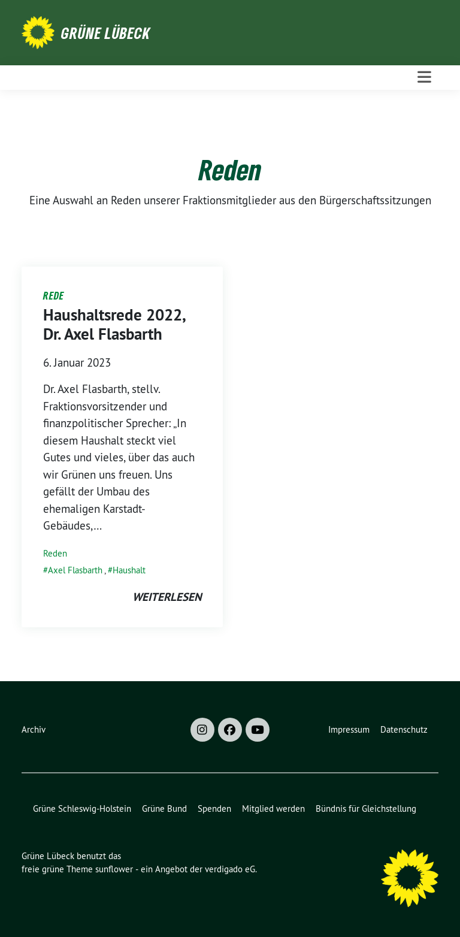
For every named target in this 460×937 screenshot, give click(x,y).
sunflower (114, 869)
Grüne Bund (164, 808)
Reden (55, 553)
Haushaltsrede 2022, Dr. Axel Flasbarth (113, 324)
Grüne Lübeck (105, 33)
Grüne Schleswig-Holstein (82, 808)
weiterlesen (166, 597)
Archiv (34, 729)
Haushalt (129, 570)
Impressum (349, 729)
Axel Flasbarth (75, 570)
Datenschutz (404, 729)
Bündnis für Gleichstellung (366, 808)
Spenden (214, 808)
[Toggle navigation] (424, 77)
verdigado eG (230, 869)
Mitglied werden (273, 808)
